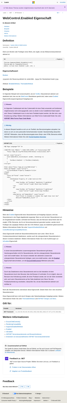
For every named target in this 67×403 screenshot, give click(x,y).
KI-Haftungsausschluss (7, 398)
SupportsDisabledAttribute (36, 227)
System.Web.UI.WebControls (18, 45)
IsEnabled (6, 241)
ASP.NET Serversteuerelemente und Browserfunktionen (24, 334)
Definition (6, 26)
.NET (10, 12)
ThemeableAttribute (26, 84)
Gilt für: (6, 33)
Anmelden (63, 2)
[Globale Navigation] (2, 2)
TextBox (38, 94)
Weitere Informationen (10, 36)
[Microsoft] (33, 2)
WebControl (24, 96)
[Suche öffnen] (57, 2)
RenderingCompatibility (13, 324)
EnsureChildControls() (13, 321)
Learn (4, 12)
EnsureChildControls (34, 260)
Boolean (5, 75)
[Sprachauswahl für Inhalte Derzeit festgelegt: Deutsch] (5, 393)
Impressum (37, 400)
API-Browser (18, 12)
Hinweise (6, 31)
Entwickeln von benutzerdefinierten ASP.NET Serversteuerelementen (28, 336)
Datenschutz (45, 398)
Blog (30, 398)
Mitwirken (37, 398)
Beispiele (6, 29)
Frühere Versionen (21, 398)
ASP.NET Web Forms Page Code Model (17, 118)
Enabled (55, 96)
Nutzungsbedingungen (25, 400)
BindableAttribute (14, 84)
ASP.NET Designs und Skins (47, 298)
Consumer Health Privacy (8, 400)
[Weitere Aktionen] (62, 12)
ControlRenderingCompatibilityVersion (15, 230)
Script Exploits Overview (37, 137)
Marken (45, 400)
